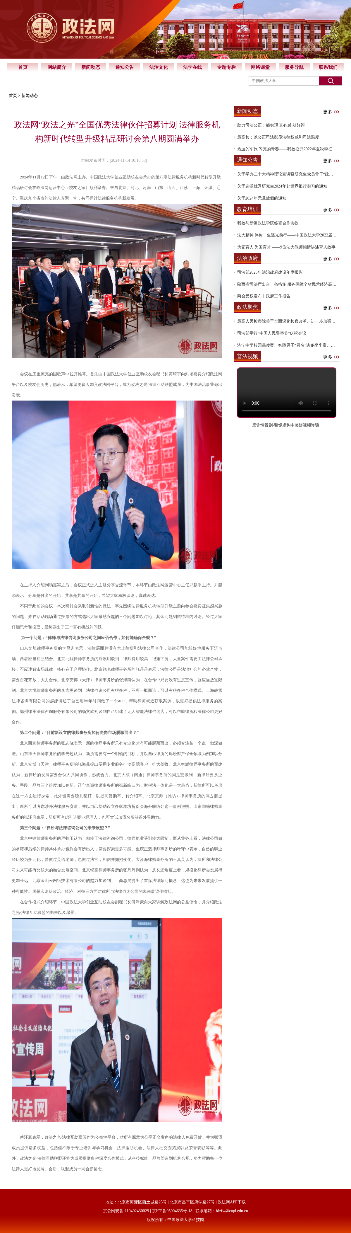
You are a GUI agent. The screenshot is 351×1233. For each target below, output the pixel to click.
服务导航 (294, 67)
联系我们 (328, 67)
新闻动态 (90, 67)
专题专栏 (226, 67)
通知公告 (124, 67)
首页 (22, 67)
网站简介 (56, 67)
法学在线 (192, 67)
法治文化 (158, 67)
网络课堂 (260, 67)
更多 (331, 111)
